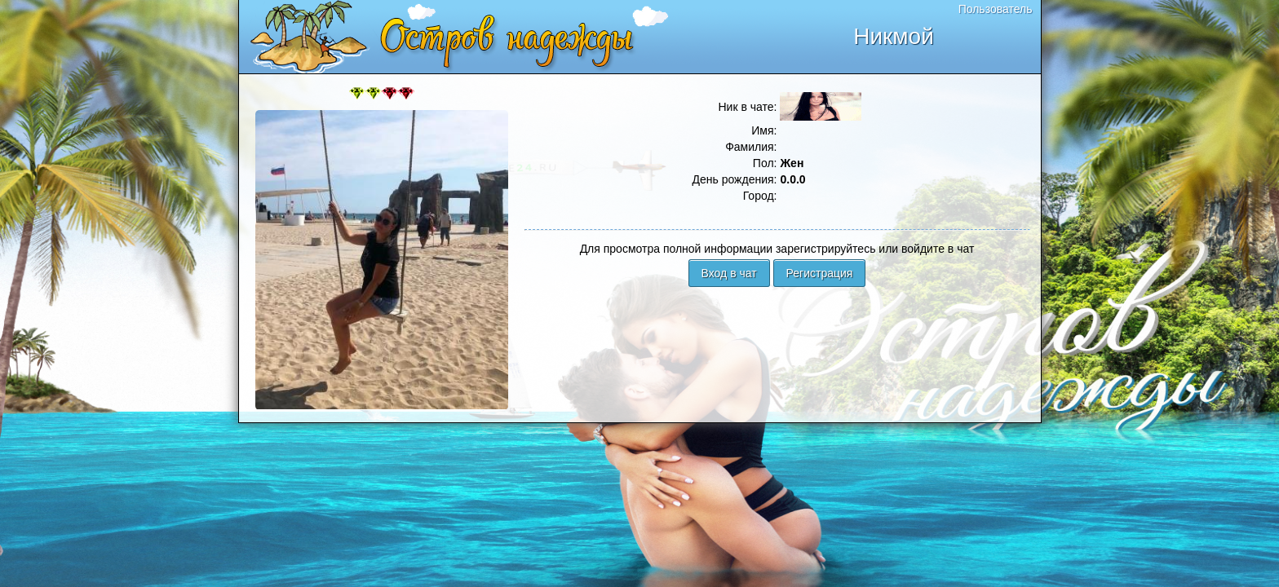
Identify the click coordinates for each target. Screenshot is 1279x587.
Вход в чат (729, 273)
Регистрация (819, 273)
